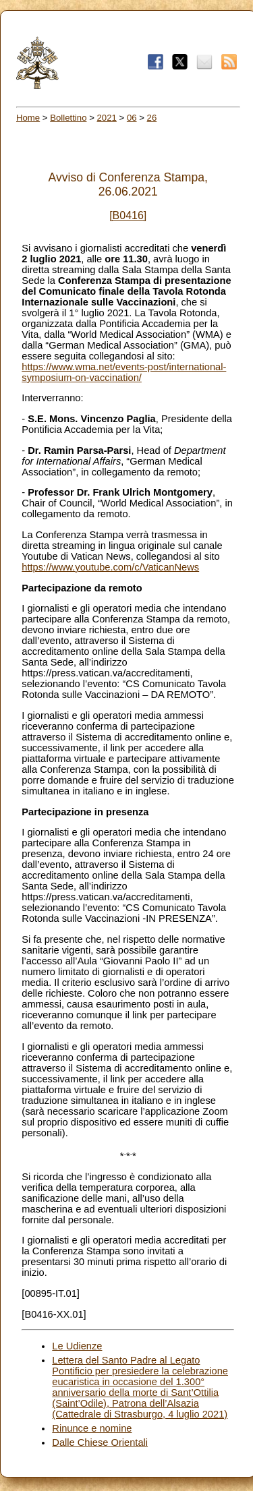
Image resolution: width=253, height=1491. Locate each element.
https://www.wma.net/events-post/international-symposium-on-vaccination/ (124, 372)
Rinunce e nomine (92, 1428)
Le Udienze (77, 1346)
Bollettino (68, 118)
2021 (107, 118)
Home (28, 118)
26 (152, 118)
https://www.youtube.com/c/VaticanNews (110, 567)
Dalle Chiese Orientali (100, 1442)
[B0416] (127, 215)
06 (132, 118)
